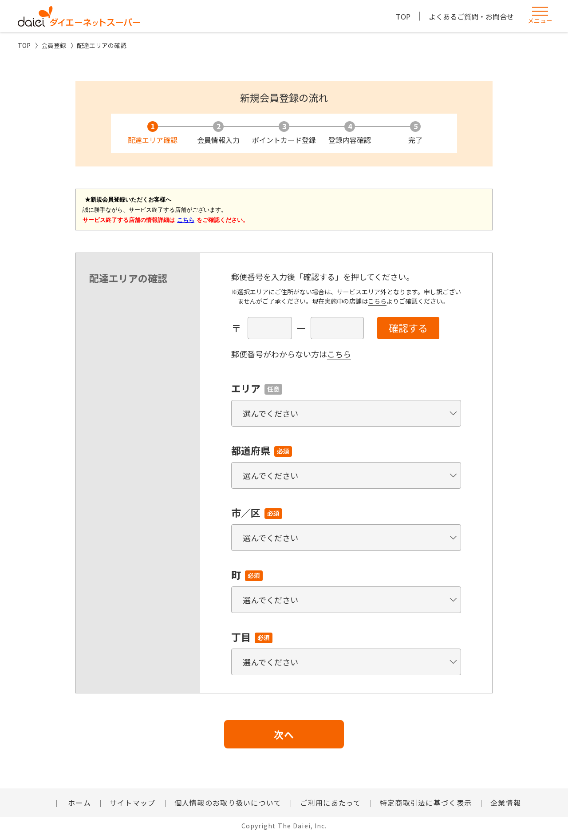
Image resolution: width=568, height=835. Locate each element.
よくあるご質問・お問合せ (471, 16)
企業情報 (505, 802)
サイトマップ (133, 802)
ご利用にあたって (330, 802)
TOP (403, 16)
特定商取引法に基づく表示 (426, 802)
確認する (408, 328)
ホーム (78, 802)
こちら (377, 301)
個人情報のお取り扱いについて (228, 802)
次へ (284, 734)
